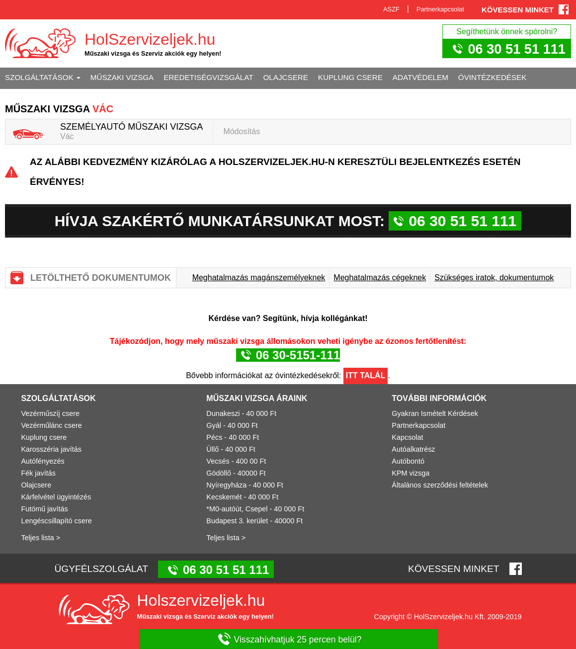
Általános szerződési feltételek (440, 485)
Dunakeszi (223, 413)
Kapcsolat (407, 437)
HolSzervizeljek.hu (149, 39)
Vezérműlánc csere (51, 425)
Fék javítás (38, 473)
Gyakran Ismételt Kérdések (435, 413)
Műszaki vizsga (122, 77)
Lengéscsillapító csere (56, 521)
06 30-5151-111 (298, 355)
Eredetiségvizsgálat (208, 77)
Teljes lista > (40, 538)
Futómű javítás (44, 509)
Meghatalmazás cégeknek (379, 277)
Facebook (564, 9)
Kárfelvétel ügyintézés (56, 497)
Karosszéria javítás (51, 449)
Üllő (212, 449)
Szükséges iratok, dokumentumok (494, 277)
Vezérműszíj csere (50, 413)
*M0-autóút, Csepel (236, 509)
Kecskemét (224, 497)
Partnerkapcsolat (440, 9)
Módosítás (241, 131)
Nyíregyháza (226, 485)
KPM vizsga (410, 473)
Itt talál (366, 375)
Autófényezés (42, 461)
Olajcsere (285, 77)
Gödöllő (218, 473)
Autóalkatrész (413, 449)
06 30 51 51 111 (517, 49)
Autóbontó (408, 461)
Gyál (213, 425)
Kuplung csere (350, 77)
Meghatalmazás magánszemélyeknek (259, 277)
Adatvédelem (420, 77)
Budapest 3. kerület (237, 521)
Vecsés (217, 461)
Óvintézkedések (492, 77)
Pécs (214, 437)
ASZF (391, 9)
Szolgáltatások (43, 77)
